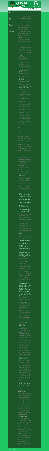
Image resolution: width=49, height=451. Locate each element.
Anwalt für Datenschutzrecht (24, 444)
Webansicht (39, 449)
